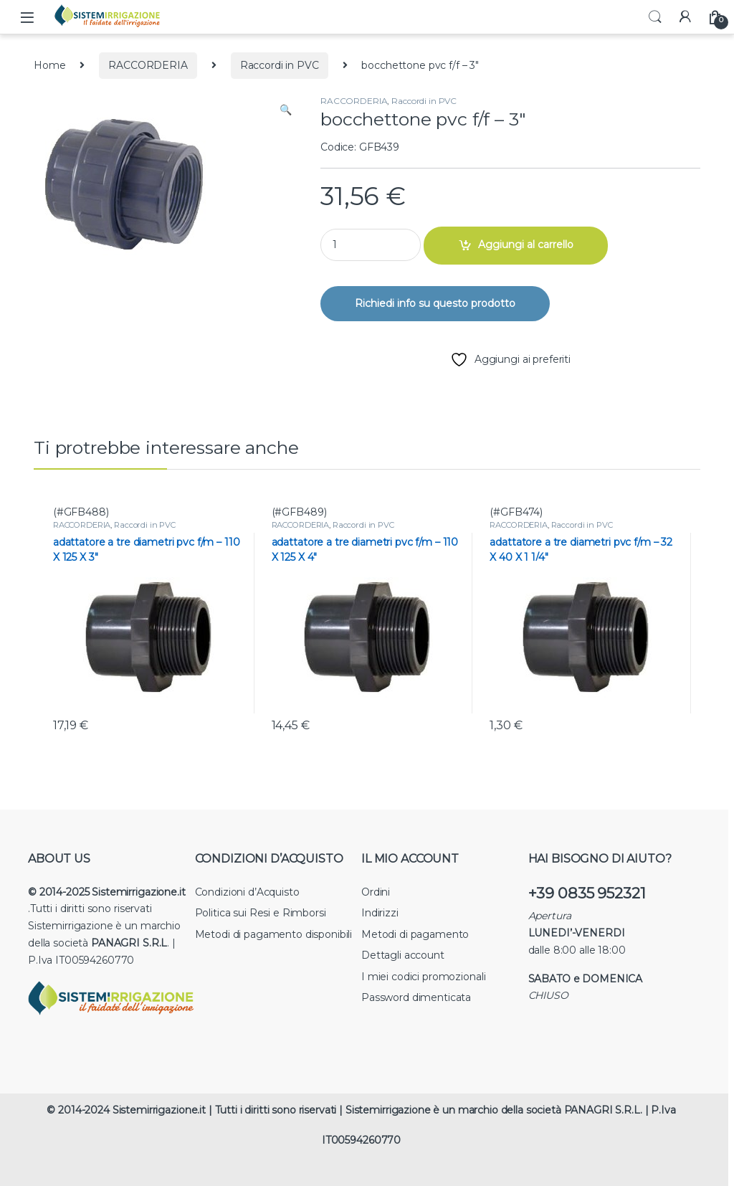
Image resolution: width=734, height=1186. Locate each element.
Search (655, 17)
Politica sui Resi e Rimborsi (260, 912)
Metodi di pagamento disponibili (274, 934)
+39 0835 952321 (587, 893)
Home (49, 65)
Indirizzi (380, 912)
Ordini (375, 892)
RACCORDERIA (147, 65)
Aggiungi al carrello (525, 244)
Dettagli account (402, 955)
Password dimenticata (416, 997)
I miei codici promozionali (423, 976)
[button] (286, 110)
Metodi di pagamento (415, 934)
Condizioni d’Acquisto (247, 892)
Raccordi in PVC (279, 65)
